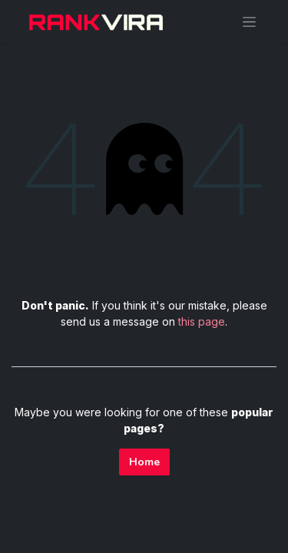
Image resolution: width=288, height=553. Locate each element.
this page (201, 321)
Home (144, 462)
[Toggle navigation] (249, 21)
